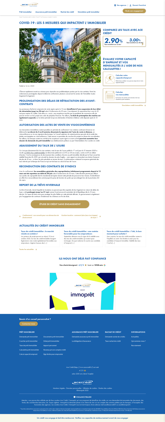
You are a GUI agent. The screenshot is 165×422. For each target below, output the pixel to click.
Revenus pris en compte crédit (54, 350)
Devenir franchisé (137, 5)
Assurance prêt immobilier (46, 12)
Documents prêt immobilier (53, 337)
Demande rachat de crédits (115, 337)
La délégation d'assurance (81, 341)
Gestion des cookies (105, 388)
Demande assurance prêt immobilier (85, 337)
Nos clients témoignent (68, 265)
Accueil (20, 17)
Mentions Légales (59, 388)
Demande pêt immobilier (28, 337)
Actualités (135, 337)
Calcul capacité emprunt (28, 354)
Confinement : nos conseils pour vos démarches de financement (41, 216)
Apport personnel (49, 345)
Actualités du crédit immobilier (29, 17)
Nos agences (120, 5)
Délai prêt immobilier (51, 341)
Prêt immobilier (25, 12)
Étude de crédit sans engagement (59, 204)
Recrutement (136, 345)
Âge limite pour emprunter (53, 354)
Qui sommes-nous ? (138, 341)
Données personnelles (73, 388)
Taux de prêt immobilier (28, 345)
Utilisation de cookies (90, 388)
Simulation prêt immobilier (88, 12)
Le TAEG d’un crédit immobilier (34, 153)
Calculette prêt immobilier (29, 350)
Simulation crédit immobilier (132, 105)
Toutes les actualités (26, 249)
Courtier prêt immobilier (28, 341)
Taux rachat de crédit (113, 341)
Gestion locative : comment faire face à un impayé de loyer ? (79, 216)
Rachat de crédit (67, 12)
